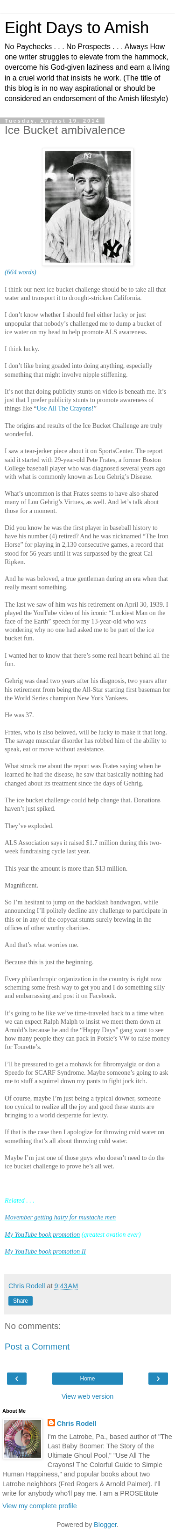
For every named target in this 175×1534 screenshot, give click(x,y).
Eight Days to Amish (77, 28)
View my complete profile (39, 1506)
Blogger (105, 1524)
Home (87, 1378)
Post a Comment (37, 1346)
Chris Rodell (77, 1423)
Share (20, 1301)
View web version (88, 1396)
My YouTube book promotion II (45, 1251)
